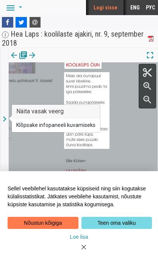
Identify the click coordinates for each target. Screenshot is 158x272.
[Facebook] (7, 22)
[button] (13, 8)
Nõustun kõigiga (43, 223)
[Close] (79, 252)
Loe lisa (79, 237)
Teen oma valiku (116, 223)
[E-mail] (35, 22)
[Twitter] (21, 22)
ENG (135, 8)
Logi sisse (105, 8)
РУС (150, 8)
